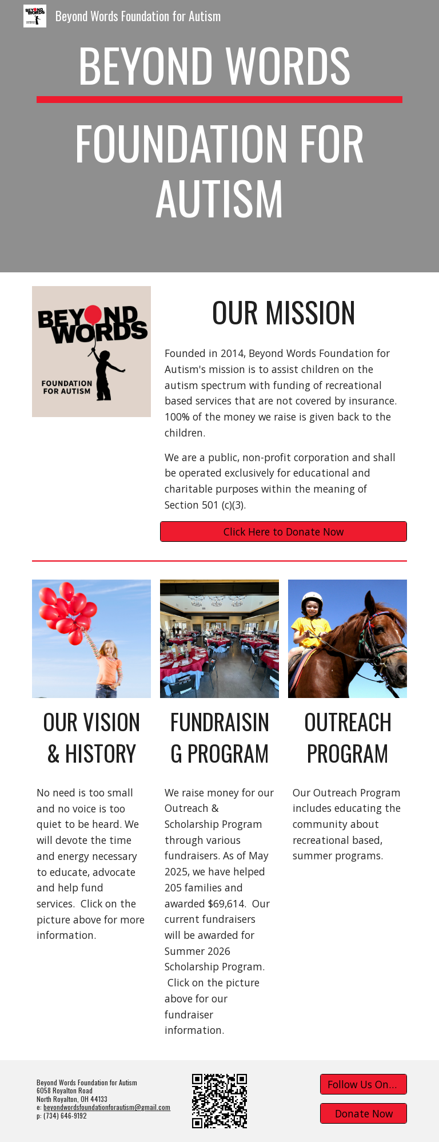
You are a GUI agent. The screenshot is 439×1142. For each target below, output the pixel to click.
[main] (219, 136)
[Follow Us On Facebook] (363, 1084)
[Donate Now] (363, 1113)
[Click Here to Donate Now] (283, 531)
